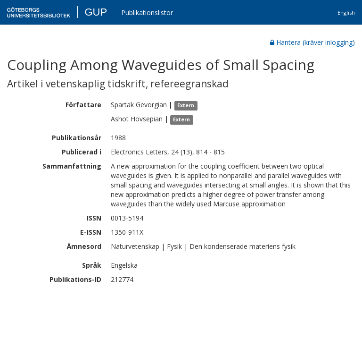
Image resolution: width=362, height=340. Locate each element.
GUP (95, 12)
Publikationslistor (147, 12)
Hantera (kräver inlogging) (312, 42)
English (346, 12)
